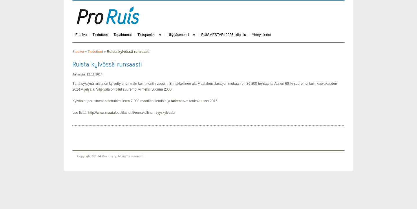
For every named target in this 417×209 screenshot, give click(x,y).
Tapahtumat (123, 35)
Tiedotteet (100, 35)
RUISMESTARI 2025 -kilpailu (223, 35)
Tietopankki (146, 35)
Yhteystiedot (261, 35)
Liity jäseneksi (178, 35)
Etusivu (81, 35)
